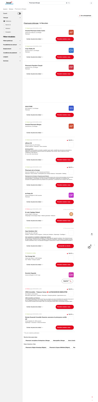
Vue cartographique (49, 335)
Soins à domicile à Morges (75, 343)
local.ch (5, 9)
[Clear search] (67, 3)
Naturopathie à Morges (59, 343)
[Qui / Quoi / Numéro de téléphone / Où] (47, 3)
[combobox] (65, 39)
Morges (11, 9)
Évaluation (8, 32)
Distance (8, 28)
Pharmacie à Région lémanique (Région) (36, 350)
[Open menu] (91, 3)
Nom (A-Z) (8, 24)
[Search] (69, 3)
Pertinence (8, 21)
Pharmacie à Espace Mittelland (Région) (60, 350)
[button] (65, 39)
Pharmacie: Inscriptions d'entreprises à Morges (38, 343)
